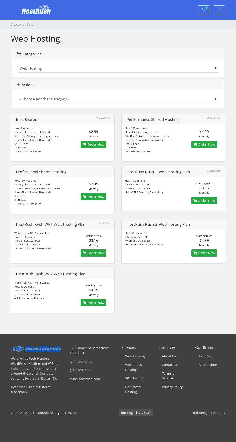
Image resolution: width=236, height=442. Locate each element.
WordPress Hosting (133, 367)
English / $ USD (135, 413)
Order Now (93, 144)
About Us (169, 356)
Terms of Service (169, 376)
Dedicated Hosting (133, 389)
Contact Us (170, 364)
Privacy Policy (172, 387)
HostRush (206, 356)
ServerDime (208, 364)
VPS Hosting (134, 378)
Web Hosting (135, 356)
